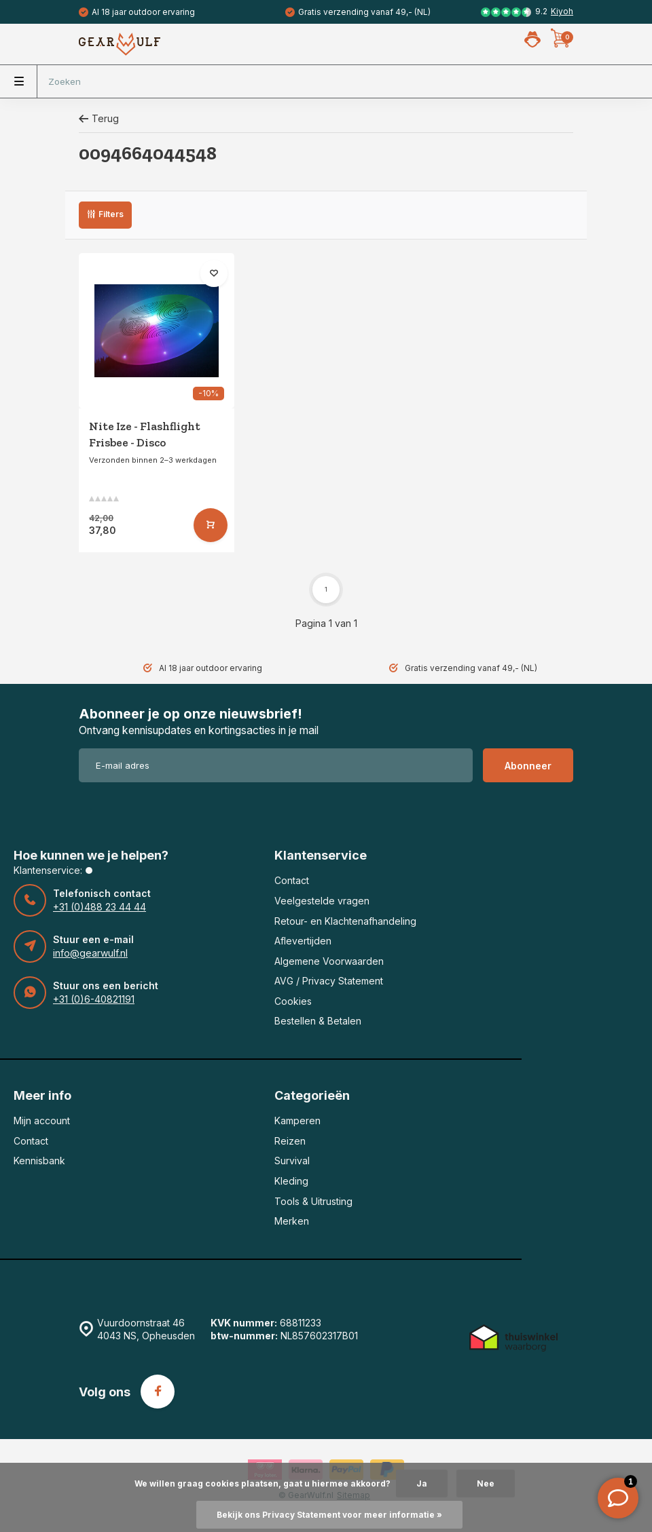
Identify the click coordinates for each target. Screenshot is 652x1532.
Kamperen (297, 1120)
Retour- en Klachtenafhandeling (345, 921)
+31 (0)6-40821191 (93, 999)
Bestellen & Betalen (317, 1021)
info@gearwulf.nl (90, 953)
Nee (485, 1483)
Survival (292, 1160)
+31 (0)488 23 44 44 (99, 907)
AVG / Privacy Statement (328, 981)
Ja (421, 1483)
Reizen (290, 1141)
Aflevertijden (302, 940)
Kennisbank (39, 1160)
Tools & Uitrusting (313, 1201)
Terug (99, 118)
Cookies (293, 1001)
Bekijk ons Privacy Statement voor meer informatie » (329, 1515)
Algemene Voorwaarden (329, 961)
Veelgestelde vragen (321, 900)
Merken (291, 1221)
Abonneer (528, 765)
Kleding (291, 1181)
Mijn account (42, 1120)
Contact (291, 880)
